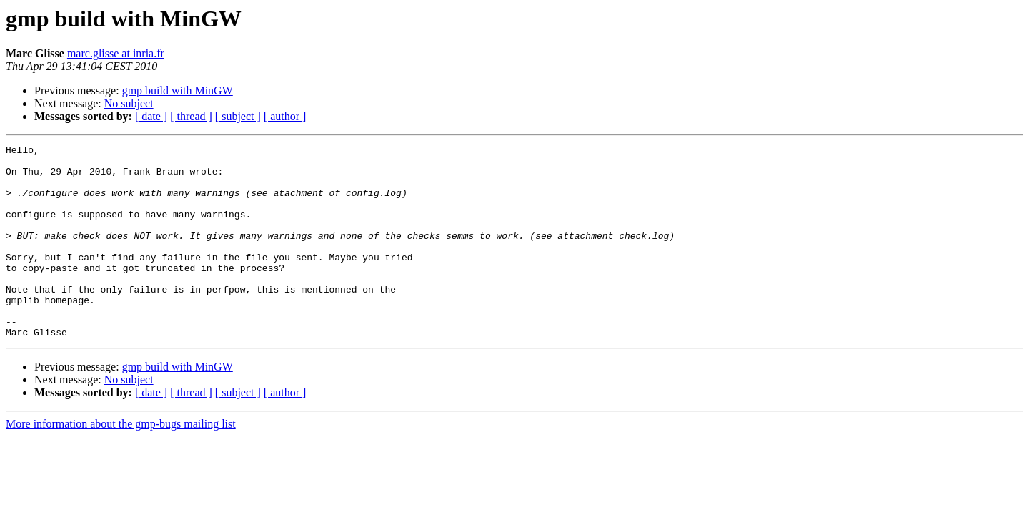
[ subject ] (238, 116)
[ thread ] (191, 116)
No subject (129, 103)
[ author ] (285, 116)
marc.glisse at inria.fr (115, 53)
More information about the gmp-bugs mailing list (121, 462)
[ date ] (151, 116)
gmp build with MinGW (177, 90)
